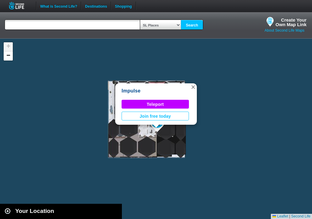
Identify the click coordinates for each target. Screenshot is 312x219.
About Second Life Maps (284, 30)
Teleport (155, 104)
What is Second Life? (58, 5)
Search (192, 25)
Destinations (96, 5)
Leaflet (280, 216)
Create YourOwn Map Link (291, 22)
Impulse (131, 90)
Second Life (20, 6)
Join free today (155, 116)
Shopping (123, 5)
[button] (193, 87)
